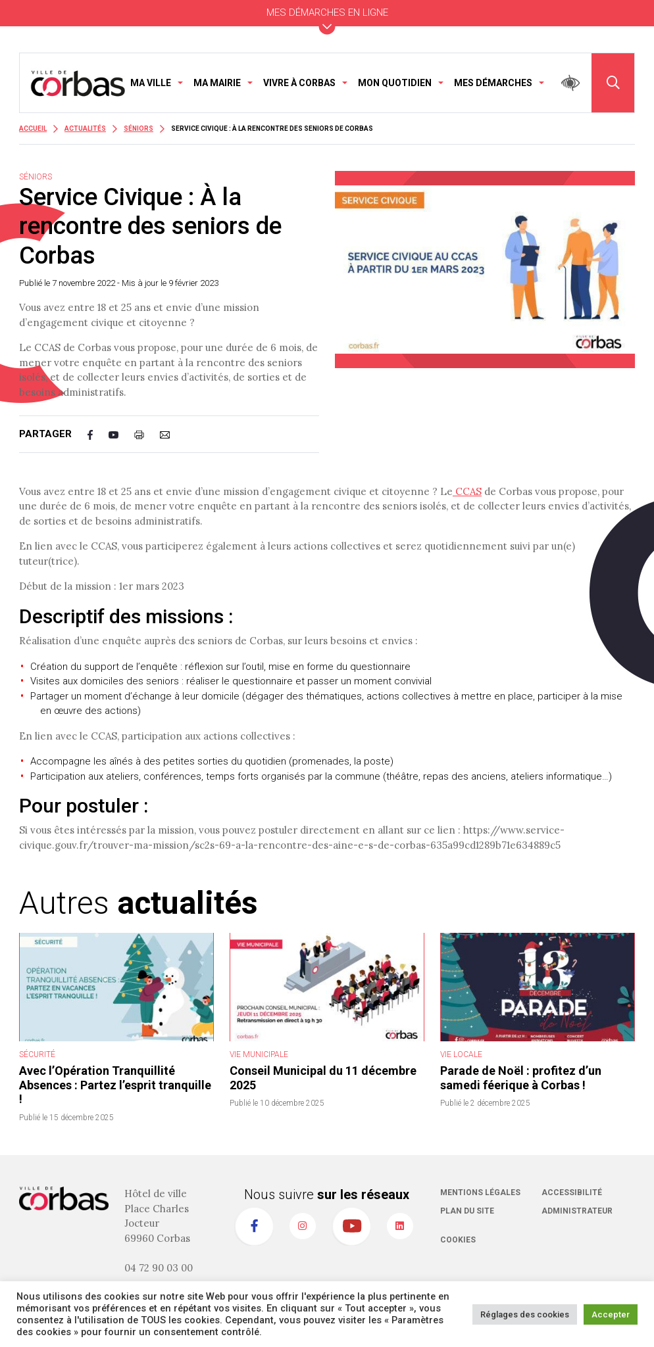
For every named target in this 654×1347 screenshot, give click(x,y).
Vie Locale (461, 1054)
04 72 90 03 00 (158, 1268)
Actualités (85, 128)
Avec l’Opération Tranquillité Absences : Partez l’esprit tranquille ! (115, 1085)
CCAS (467, 491)
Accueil (33, 128)
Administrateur (577, 1211)
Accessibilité (571, 1192)
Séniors (138, 128)
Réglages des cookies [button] (524, 1314)
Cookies (458, 1239)
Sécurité (37, 1054)
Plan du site (467, 1211)
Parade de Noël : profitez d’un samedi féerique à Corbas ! (520, 1078)
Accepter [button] (610, 1314)
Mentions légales (480, 1192)
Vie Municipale (259, 1054)
